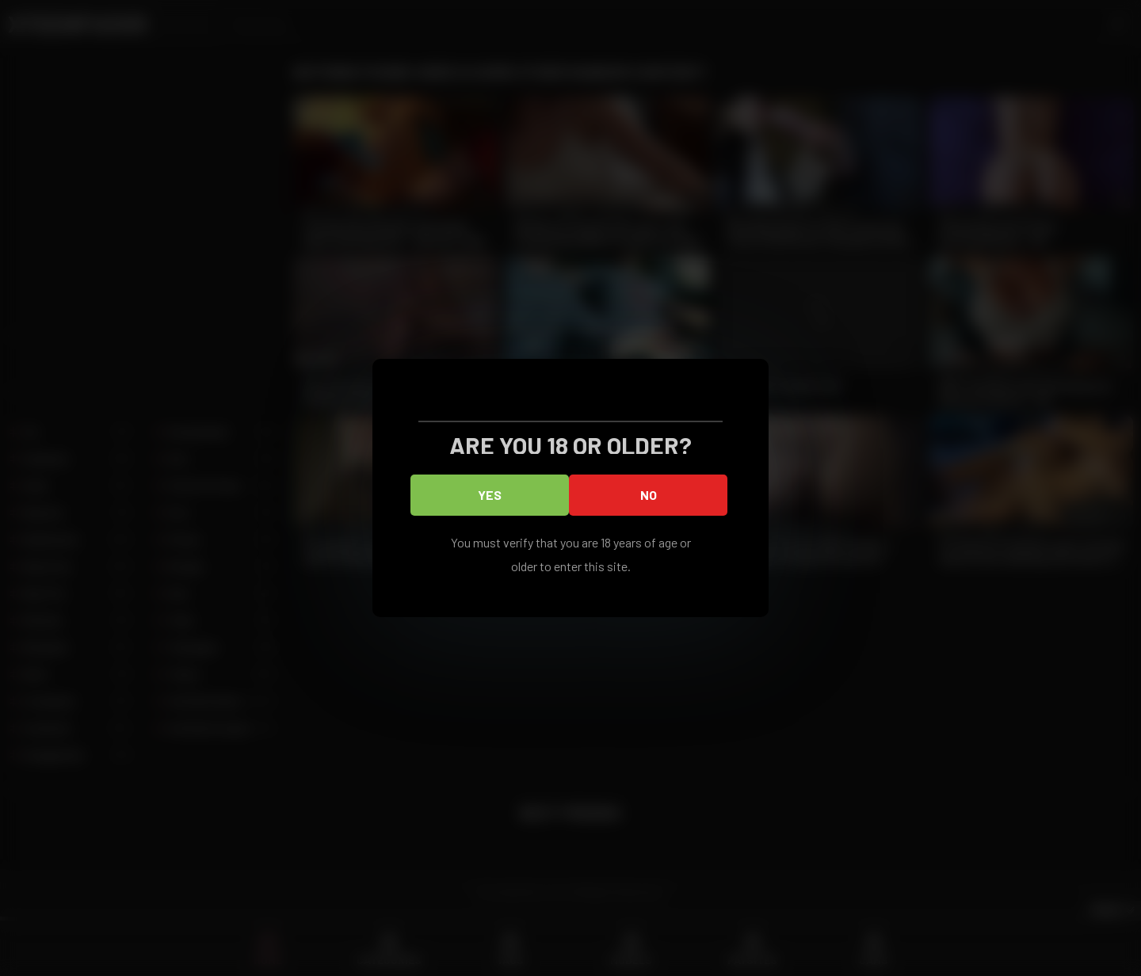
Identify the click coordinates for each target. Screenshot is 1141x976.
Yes (490, 494)
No (648, 494)
